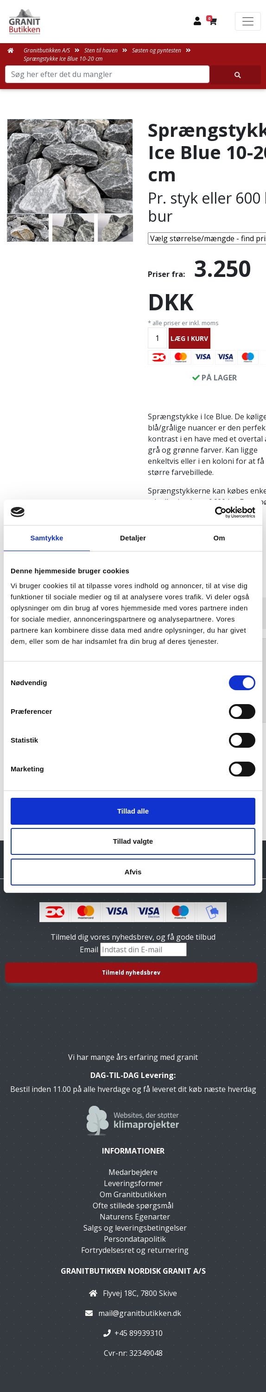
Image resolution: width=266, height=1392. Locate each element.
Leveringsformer (133, 1183)
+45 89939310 (138, 1333)
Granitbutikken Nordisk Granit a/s (133, 1271)
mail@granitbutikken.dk (139, 1313)
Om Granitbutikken (133, 1194)
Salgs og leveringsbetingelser (135, 1228)
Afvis (133, 872)
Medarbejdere (133, 1172)
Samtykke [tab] (47, 538)
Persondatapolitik (135, 1239)
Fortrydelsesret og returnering (135, 1250)
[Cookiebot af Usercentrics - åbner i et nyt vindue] (214, 513)
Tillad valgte (133, 841)
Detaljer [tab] (133, 538)
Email (90, 949)
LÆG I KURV (189, 338)
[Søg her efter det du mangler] (235, 74)
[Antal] (157, 337)
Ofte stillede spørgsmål (133, 1205)
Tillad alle (133, 811)
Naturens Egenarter (135, 1217)
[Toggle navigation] (248, 21)
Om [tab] (219, 538)
